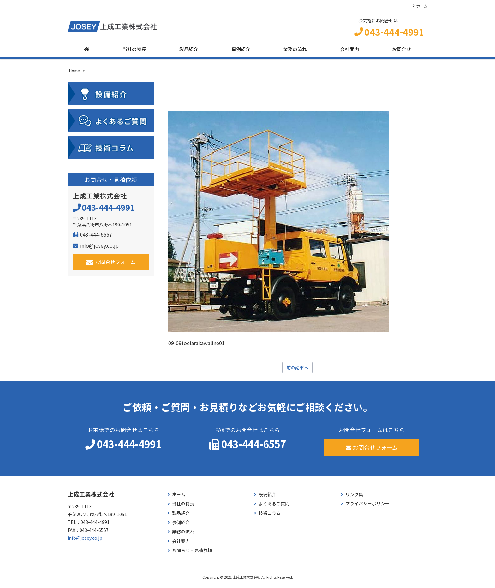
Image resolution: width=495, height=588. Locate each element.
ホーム (421, 6)
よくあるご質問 (274, 506)
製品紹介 (188, 51)
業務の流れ (295, 51)
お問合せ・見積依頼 (192, 553)
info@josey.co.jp (96, 247)
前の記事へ (297, 370)
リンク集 (354, 497)
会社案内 (349, 51)
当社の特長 (134, 51)
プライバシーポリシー (367, 506)
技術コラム (270, 516)
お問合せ (401, 51)
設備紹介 (267, 497)
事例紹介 (240, 51)
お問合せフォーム (111, 264)
